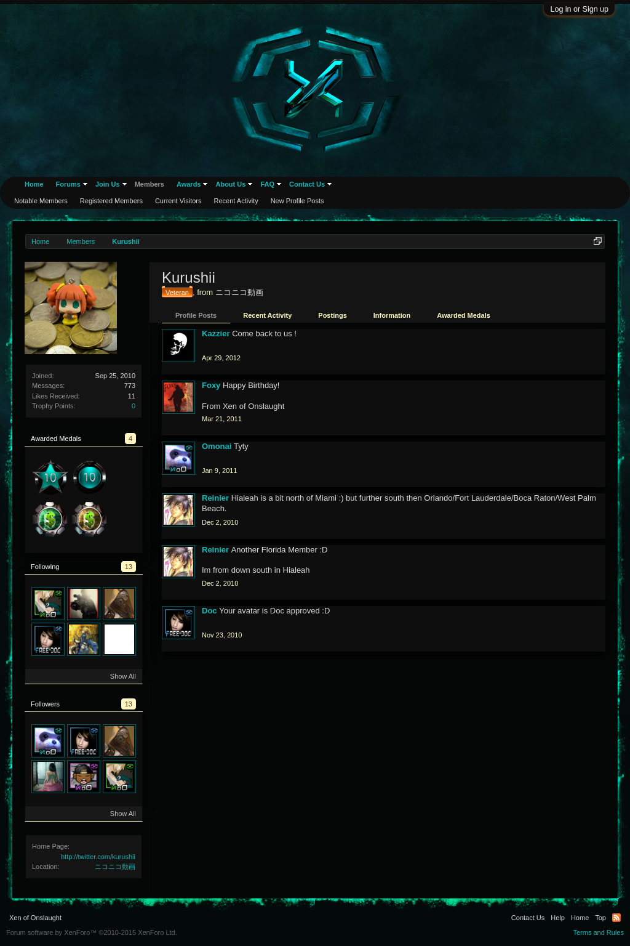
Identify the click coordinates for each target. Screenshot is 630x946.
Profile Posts (196, 315)
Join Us (107, 184)
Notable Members (41, 200)
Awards (189, 184)
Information (392, 315)
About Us (230, 184)
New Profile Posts (297, 200)
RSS (616, 917)
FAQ (267, 184)
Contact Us (307, 184)
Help (558, 917)
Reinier (215, 498)
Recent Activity (267, 315)
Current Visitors (178, 200)
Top (600, 917)
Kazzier (216, 333)
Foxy (211, 385)
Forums (68, 184)
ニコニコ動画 (115, 866)
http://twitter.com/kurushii (98, 856)
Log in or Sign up (579, 9)
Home (34, 184)
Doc (209, 610)
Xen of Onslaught (35, 917)
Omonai (216, 446)
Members (149, 184)
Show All (123, 676)
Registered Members (111, 200)
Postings (332, 315)
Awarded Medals (463, 315)
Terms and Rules (598, 932)
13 (128, 566)
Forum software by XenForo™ (91, 932)
